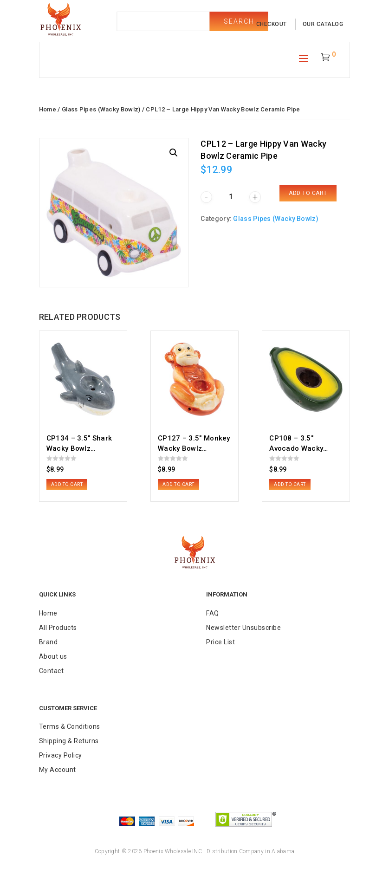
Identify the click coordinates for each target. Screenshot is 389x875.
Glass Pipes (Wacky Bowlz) (101, 109)
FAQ (212, 613)
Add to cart (308, 193)
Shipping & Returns (69, 741)
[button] (173, 152)
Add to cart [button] (67, 484)
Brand (48, 642)
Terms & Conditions (69, 726)
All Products (58, 627)
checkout (271, 24)
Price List (220, 642)
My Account (57, 769)
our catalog (323, 24)
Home (47, 109)
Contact (51, 670)
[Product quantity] (231, 196)
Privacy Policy (60, 755)
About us (53, 656)
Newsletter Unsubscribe (243, 627)
